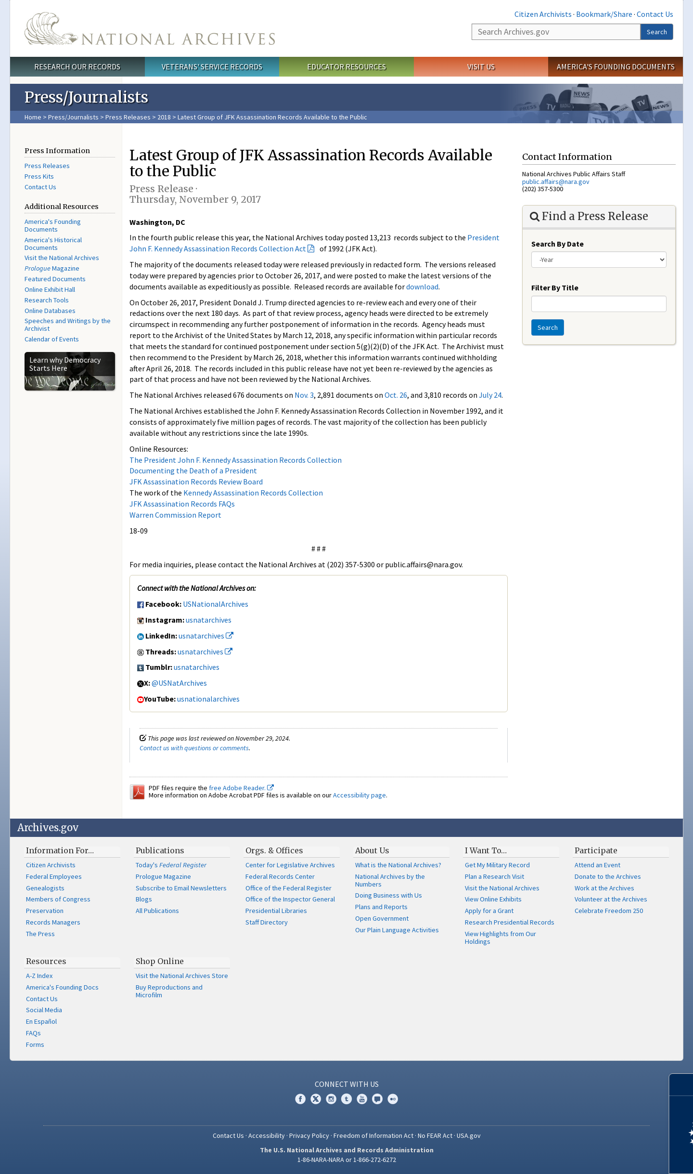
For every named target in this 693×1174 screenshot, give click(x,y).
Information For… (60, 850)
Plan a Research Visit (494, 876)
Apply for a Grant (489, 910)
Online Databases (50, 310)
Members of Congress (58, 899)
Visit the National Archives (62, 257)
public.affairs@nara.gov (556, 181)
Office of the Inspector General (290, 899)
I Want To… (486, 850)
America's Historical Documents (53, 243)
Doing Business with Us (388, 895)
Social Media (44, 1009)
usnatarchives (208, 620)
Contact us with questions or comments (194, 748)
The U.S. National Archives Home (150, 28)
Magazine (52, 268)
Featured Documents (55, 278)
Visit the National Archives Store (182, 975)
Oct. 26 (396, 395)
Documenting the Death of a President (193, 470)
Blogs (144, 899)
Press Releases (128, 117)
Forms (35, 1044)
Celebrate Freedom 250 (609, 910)
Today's (171, 865)
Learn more (607, 1156)
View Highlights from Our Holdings (500, 937)
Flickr (392, 1099)
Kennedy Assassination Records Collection (253, 492)
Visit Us (481, 66)
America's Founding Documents (616, 66)
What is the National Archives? (398, 865)
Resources (46, 961)
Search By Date (557, 243)
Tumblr (346, 1099)
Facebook (300, 1099)
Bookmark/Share (604, 14)
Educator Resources (346, 66)
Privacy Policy (309, 1135)
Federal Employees (54, 876)
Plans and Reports (381, 906)
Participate (596, 850)
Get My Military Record (497, 865)
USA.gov (469, 1135)
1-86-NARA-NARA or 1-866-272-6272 (346, 1159)
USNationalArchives (215, 604)
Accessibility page (359, 795)
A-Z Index (39, 975)
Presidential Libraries (276, 910)
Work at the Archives (604, 888)
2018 (164, 117)
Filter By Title (554, 287)
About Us (372, 850)
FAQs (33, 1033)
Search (657, 31)
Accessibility (266, 1135)
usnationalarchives (208, 699)
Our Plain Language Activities (397, 930)
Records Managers (53, 922)
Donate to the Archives (608, 876)
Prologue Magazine (163, 876)
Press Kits (39, 176)
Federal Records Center (280, 876)
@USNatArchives (179, 683)
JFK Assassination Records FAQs (182, 504)
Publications (160, 850)
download (422, 286)
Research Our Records (77, 66)
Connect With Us (347, 1084)
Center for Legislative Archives (290, 865)
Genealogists (45, 888)
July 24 (490, 395)
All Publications (157, 910)
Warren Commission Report (175, 515)
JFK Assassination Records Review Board (196, 481)
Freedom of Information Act (373, 1135)
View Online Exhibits (493, 899)
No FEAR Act (435, 1135)
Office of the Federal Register (288, 888)
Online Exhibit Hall (50, 289)
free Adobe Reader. (241, 787)
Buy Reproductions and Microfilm (169, 991)
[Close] (682, 1085)
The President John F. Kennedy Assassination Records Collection (235, 460)
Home (33, 117)
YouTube (362, 1099)
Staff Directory (266, 922)
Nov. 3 (304, 395)
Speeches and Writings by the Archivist (68, 324)
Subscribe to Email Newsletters (181, 888)
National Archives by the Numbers (390, 880)
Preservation (45, 910)
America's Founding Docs (62, 987)
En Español (41, 1021)
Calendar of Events (52, 339)
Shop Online (160, 961)
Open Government (382, 918)
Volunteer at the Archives (611, 899)
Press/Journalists (73, 117)
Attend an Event (597, 865)
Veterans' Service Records (212, 66)
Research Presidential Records (509, 922)
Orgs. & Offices (274, 850)
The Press (40, 933)
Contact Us (655, 14)
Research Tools (47, 300)
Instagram (331, 1099)
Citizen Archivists (543, 14)
